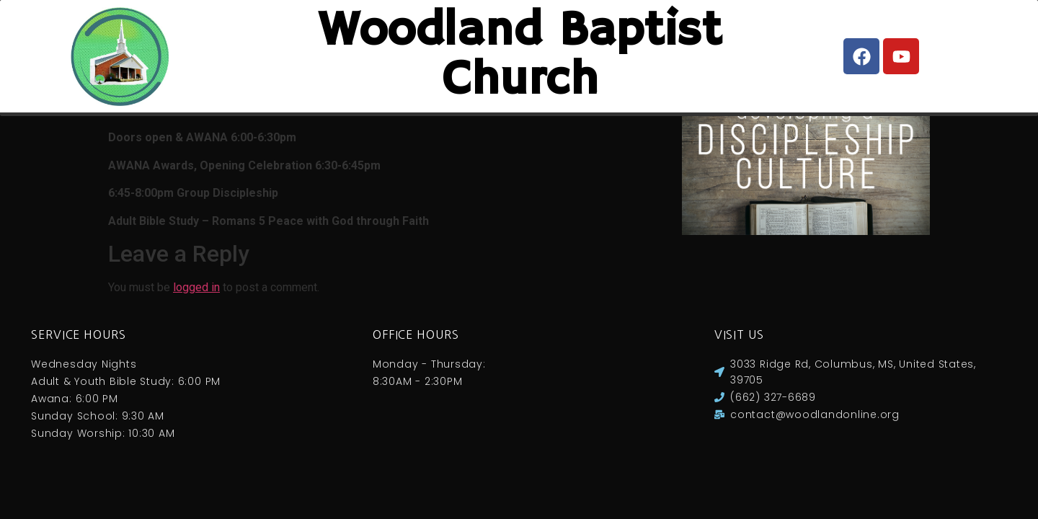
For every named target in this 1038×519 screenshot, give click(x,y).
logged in (196, 302)
